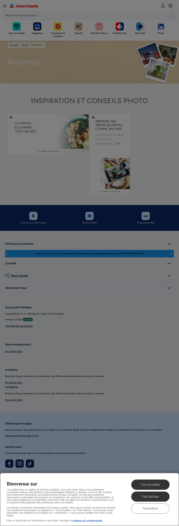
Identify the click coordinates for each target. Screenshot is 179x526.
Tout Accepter (150, 484)
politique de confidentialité (87, 520)
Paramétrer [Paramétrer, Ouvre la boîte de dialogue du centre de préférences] (150, 508)
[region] (89, 499)
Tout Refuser (150, 496)
